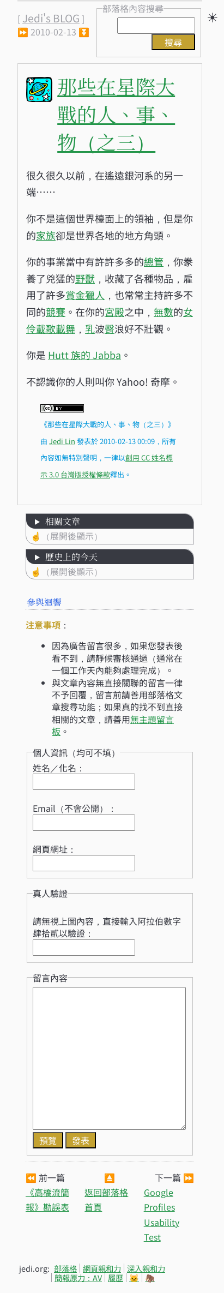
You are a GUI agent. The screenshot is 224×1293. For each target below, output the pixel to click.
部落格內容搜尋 (133, 8)
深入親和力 (146, 1268)
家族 (46, 235)
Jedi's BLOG (51, 18)
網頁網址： (54, 848)
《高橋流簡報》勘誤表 (47, 1199)
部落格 (65, 1268)
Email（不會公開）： (75, 808)
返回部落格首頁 (106, 1199)
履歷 (115, 1277)
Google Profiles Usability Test (161, 1214)
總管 (154, 261)
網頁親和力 (102, 1268)
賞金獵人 (85, 295)
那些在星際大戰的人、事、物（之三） (116, 113)
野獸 (85, 278)
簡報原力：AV (78, 1277)
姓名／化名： (59, 767)
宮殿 (114, 311)
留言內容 (50, 977)
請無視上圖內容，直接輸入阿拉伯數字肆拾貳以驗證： (107, 926)
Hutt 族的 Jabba (84, 355)
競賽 (55, 311)
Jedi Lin (62, 441)
